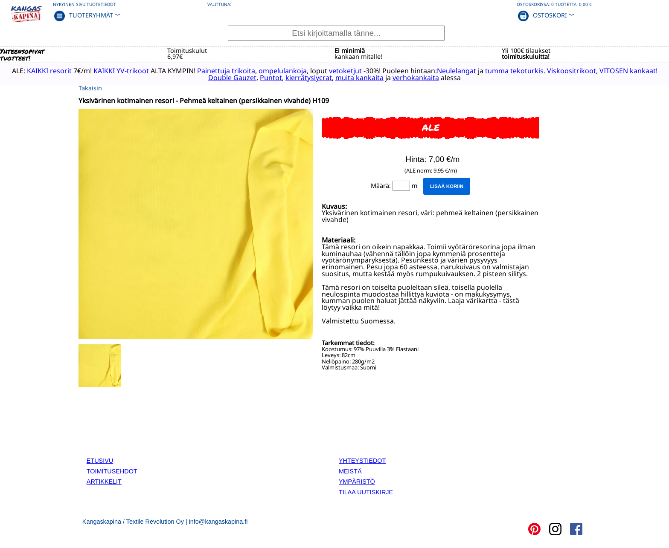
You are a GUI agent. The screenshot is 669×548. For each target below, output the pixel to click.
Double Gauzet (232, 77)
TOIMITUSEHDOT (112, 471)
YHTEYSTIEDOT (362, 460)
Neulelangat (456, 70)
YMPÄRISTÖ (357, 481)
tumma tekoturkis (514, 70)
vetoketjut (345, 70)
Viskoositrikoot (571, 70)
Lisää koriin (446, 186)
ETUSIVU (100, 460)
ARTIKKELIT (104, 481)
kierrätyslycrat (308, 77)
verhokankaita (416, 77)
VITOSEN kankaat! (628, 70)
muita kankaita (359, 77)
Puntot (271, 77)
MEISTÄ (350, 471)
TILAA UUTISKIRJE (366, 492)
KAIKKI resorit (49, 70)
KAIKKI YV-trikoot (121, 70)
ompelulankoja (283, 70)
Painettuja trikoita (226, 70)
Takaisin (90, 88)
